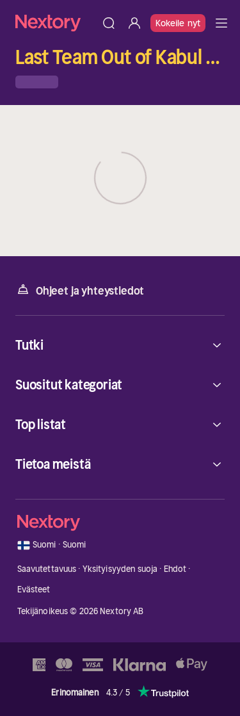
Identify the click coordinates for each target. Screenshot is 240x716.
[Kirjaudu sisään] (134, 23)
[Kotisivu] (55, 23)
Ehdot (175, 569)
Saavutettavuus (47, 569)
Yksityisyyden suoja (120, 569)
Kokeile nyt (178, 23)
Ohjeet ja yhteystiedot (79, 290)
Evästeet (34, 589)
